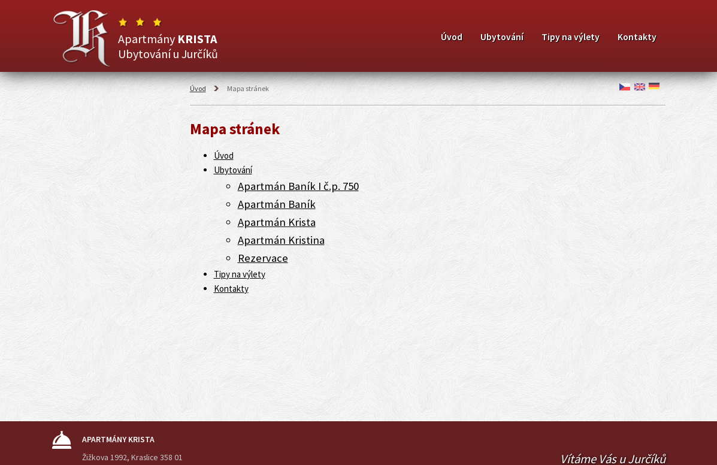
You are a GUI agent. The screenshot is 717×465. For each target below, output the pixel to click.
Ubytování (502, 37)
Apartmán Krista (277, 222)
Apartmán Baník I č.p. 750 (298, 186)
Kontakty (637, 37)
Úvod (451, 37)
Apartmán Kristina (281, 240)
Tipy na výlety (570, 37)
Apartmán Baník (277, 204)
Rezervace (263, 258)
